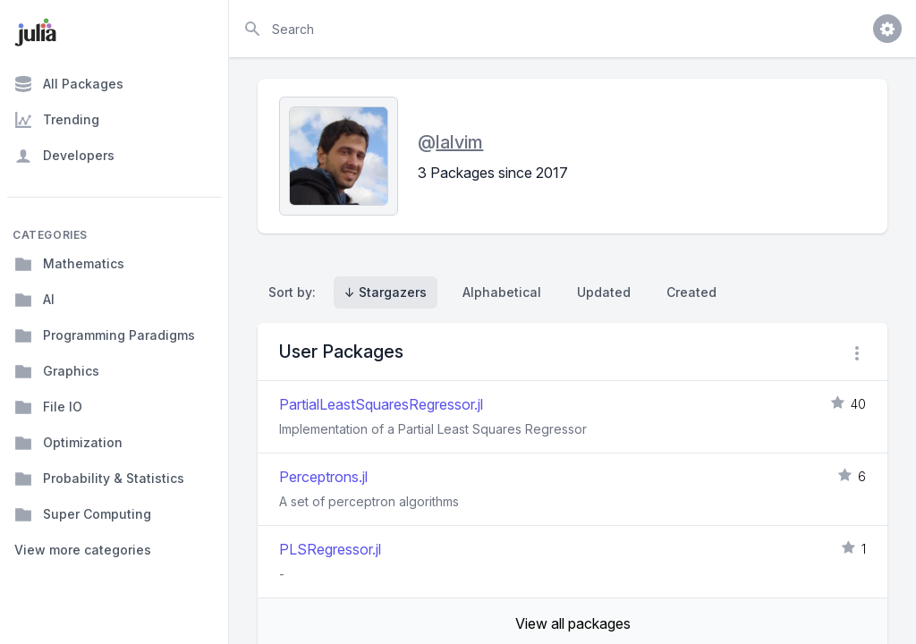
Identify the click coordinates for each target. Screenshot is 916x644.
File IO (48, 407)
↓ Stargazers (385, 292)
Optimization (68, 443)
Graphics (56, 371)
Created (691, 292)
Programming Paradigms (104, 335)
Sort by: (295, 292)
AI (34, 300)
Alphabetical (501, 292)
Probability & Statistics (99, 478)
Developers (64, 156)
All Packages (68, 84)
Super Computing (82, 514)
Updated (604, 292)
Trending (56, 120)
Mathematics (69, 264)
